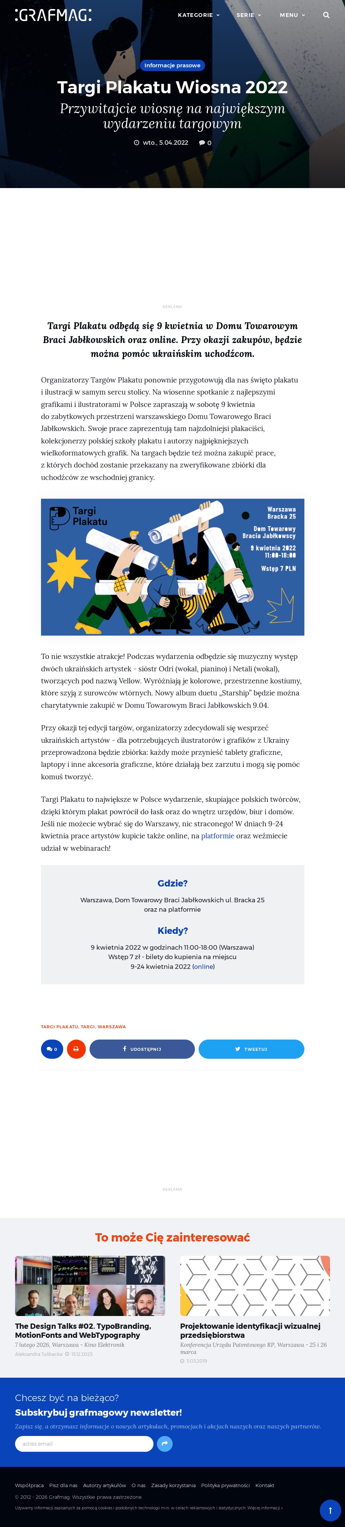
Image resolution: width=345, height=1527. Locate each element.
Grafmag (59, 1498)
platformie (218, 836)
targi (88, 1026)
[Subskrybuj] (165, 1445)
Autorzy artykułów (104, 1486)
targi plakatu (59, 1026)
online (203, 966)
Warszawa (112, 1026)
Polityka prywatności (225, 1486)
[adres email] (84, 1445)
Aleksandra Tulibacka (38, 1355)
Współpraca (29, 1486)
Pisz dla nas (63, 1486)
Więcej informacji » (265, 1509)
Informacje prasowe (172, 65)
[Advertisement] (172, 251)
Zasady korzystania (173, 1486)
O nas (139, 1486)
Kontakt (264, 1486)
